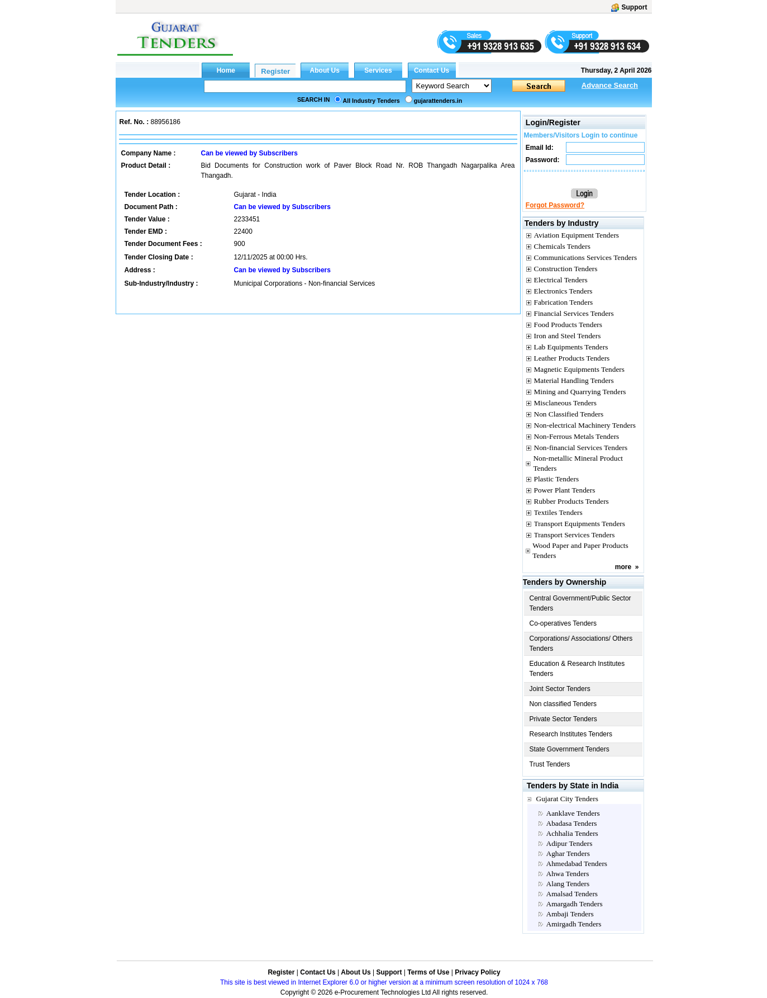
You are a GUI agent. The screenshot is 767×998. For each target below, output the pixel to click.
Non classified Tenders (563, 704)
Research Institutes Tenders (571, 734)
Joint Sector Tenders (560, 689)
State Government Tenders (569, 749)
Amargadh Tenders (574, 904)
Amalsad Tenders (572, 894)
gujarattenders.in (438, 100)
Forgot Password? (555, 205)
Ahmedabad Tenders (576, 863)
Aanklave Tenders (573, 813)
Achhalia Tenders (572, 833)
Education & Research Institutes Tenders (577, 669)
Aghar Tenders (568, 853)
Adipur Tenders (569, 843)
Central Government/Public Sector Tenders (580, 603)
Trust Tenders (550, 764)
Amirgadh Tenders (574, 924)
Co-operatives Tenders (563, 623)
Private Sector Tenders (563, 719)
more (623, 567)
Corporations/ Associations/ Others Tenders (581, 643)
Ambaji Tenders (570, 914)
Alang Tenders (568, 883)
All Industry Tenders (371, 100)
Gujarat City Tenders (567, 798)
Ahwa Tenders (567, 873)
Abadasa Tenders (571, 823)
